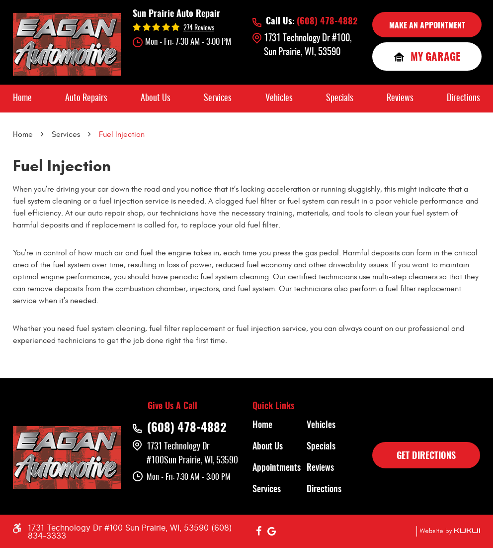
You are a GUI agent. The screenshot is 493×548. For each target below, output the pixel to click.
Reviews (400, 98)
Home (22, 98)
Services (218, 98)
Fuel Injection (122, 134)
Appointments (276, 468)
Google (271, 531)
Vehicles (279, 98)
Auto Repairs (86, 98)
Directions (463, 98)
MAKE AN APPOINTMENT (427, 26)
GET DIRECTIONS (426, 456)
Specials (339, 98)
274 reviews (198, 28)
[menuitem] (22, 98)
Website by (448, 531)
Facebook (258, 531)
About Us (155, 98)
